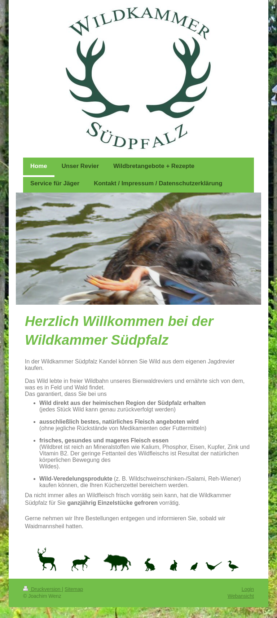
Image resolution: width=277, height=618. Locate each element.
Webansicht (241, 596)
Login (248, 589)
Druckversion (42, 589)
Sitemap (74, 589)
